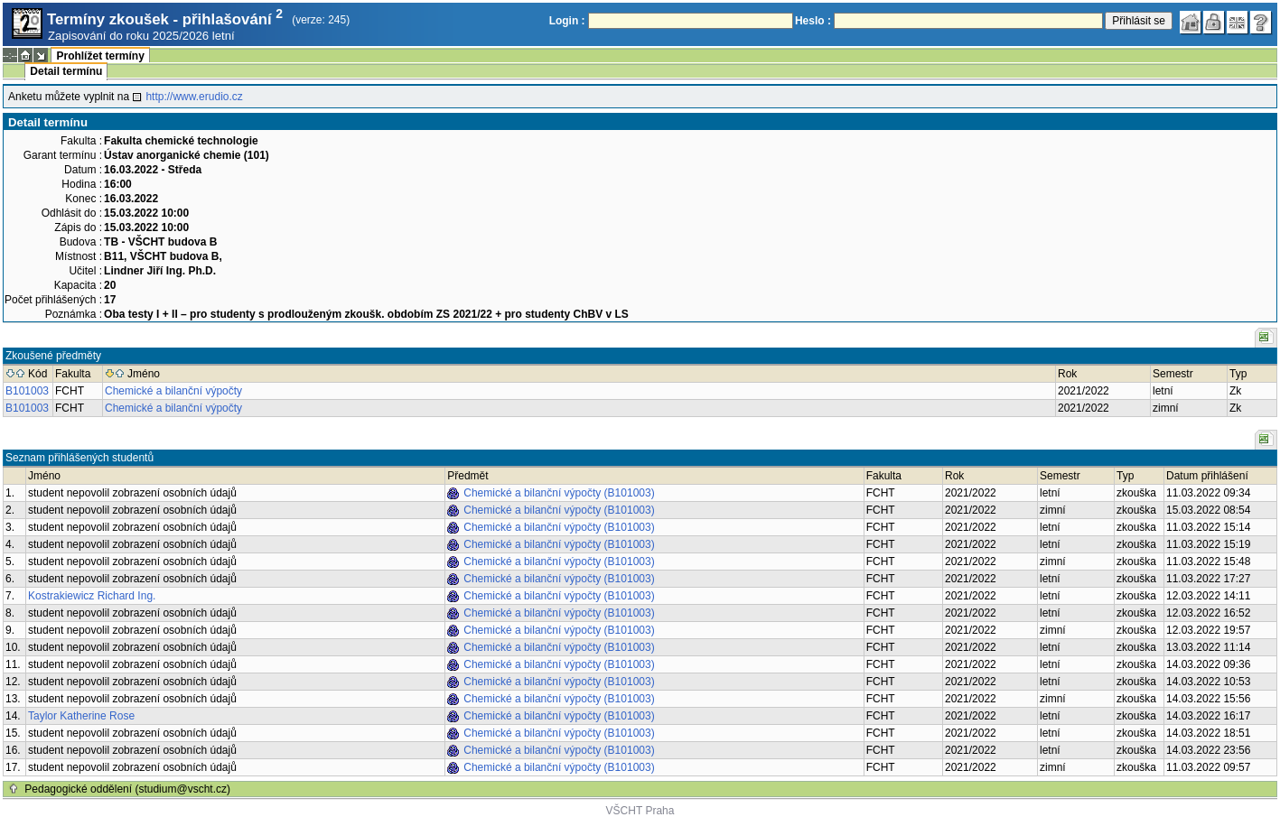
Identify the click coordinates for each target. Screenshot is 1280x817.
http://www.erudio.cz (193, 96)
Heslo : (813, 20)
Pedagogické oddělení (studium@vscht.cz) (127, 789)
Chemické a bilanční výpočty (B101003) (558, 493)
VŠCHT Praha (640, 810)
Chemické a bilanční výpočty (173, 391)
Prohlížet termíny (100, 56)
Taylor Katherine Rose (81, 716)
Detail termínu (66, 71)
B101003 (27, 391)
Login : (567, 20)
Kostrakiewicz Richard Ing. (91, 596)
